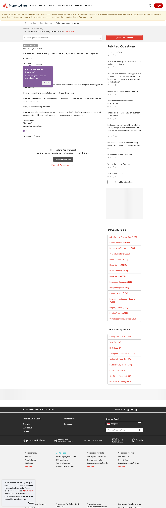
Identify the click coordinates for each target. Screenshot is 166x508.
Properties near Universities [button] (98, 481)
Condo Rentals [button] (124, 460)
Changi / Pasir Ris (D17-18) (120, 337)
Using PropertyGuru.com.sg (122, 319)
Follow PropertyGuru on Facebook (124, 409)
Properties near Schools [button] (96, 484)
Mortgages (61, 453)
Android (44, 409)
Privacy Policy (28, 491)
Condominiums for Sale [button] (96, 460)
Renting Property (119, 313)
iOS (51, 409)
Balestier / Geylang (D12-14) (120, 365)
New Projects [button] (65, 5)
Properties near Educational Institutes (97, 476)
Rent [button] (42, 5)
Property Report (117, 440)
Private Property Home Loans (66, 457)
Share (39, 64)
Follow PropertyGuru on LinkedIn (135, 409)
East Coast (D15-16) (117, 370)
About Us (26, 424)
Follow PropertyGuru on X (139, 410)
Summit (93, 440)
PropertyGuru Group (32, 419)
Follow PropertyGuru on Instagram (128, 409)
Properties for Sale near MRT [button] (67, 481)
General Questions (119, 254)
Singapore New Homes (35, 474)
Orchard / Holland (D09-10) (120, 359)
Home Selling (117, 276)
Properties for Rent (126, 453)
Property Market (118, 308)
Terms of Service (50, 502)
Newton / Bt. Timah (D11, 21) (120, 382)
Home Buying (118, 265)
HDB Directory (29, 463)
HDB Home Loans (62, 460)
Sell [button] (52, 5)
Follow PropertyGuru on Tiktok (142, 410)
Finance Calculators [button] (64, 463)
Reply (37, 136)
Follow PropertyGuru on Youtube (132, 409)
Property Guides (30, 460)
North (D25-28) (115, 348)
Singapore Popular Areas (129, 474)
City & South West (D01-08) (120, 376)
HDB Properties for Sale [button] (96, 457)
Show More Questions (124, 182)
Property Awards (63, 440)
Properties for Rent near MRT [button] (67, 484)
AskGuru (28, 457)
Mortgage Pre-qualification (65, 466)
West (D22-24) (115, 342)
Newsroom (68, 424)
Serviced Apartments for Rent (128, 463)
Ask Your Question (63, 159)
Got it (46, 83)
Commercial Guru (34, 440)
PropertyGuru (31, 453)
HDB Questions (118, 260)
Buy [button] (33, 5)
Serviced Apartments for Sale (97, 463)
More (89, 5)
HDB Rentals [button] (123, 457)
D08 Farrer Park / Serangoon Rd (129, 487)
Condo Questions (30, 46)
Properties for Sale (95, 453)
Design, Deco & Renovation (122, 248)
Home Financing (118, 271)
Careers (26, 431)
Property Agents (118, 293)
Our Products (28, 428)
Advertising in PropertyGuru (123, 237)
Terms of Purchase (80, 502)
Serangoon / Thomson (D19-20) (122, 354)
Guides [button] (78, 5)
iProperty (137, 440)
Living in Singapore (119, 288)
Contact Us (69, 419)
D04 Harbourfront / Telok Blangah (129, 478)
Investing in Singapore (121, 282)
